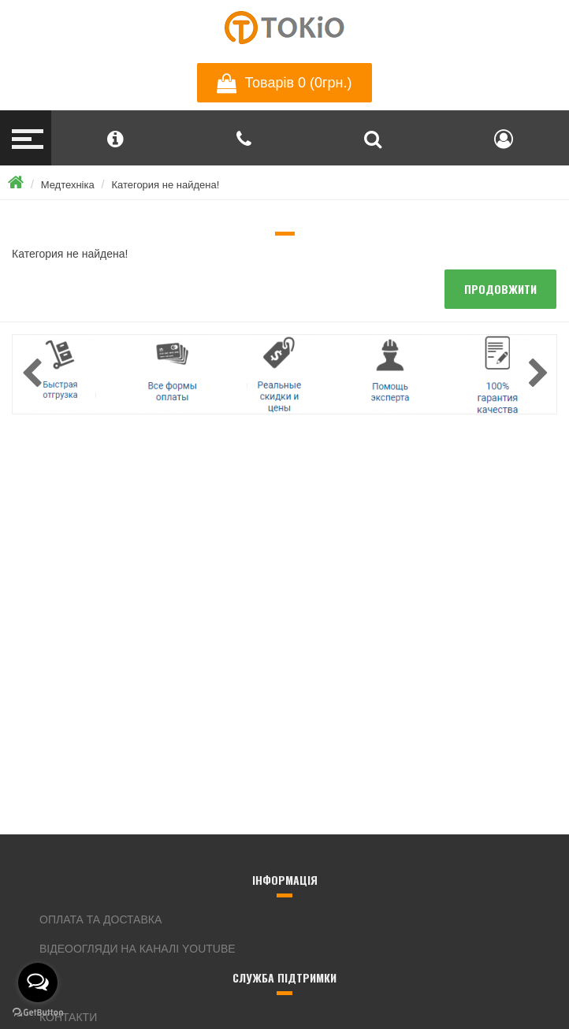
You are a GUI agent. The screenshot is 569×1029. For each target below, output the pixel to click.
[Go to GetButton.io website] (38, 1013)
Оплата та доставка (100, 919)
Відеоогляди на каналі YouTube (137, 948)
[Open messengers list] (38, 982)
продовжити (500, 288)
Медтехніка (68, 185)
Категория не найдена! (165, 185)
